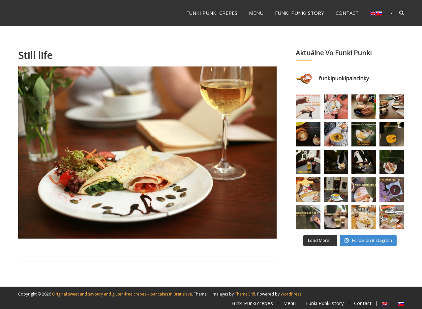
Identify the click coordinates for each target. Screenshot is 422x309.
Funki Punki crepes (211, 13)
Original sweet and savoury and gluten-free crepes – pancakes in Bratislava (122, 294)
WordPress (291, 294)
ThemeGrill (245, 294)
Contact (347, 13)
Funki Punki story (299, 13)
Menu (256, 13)
